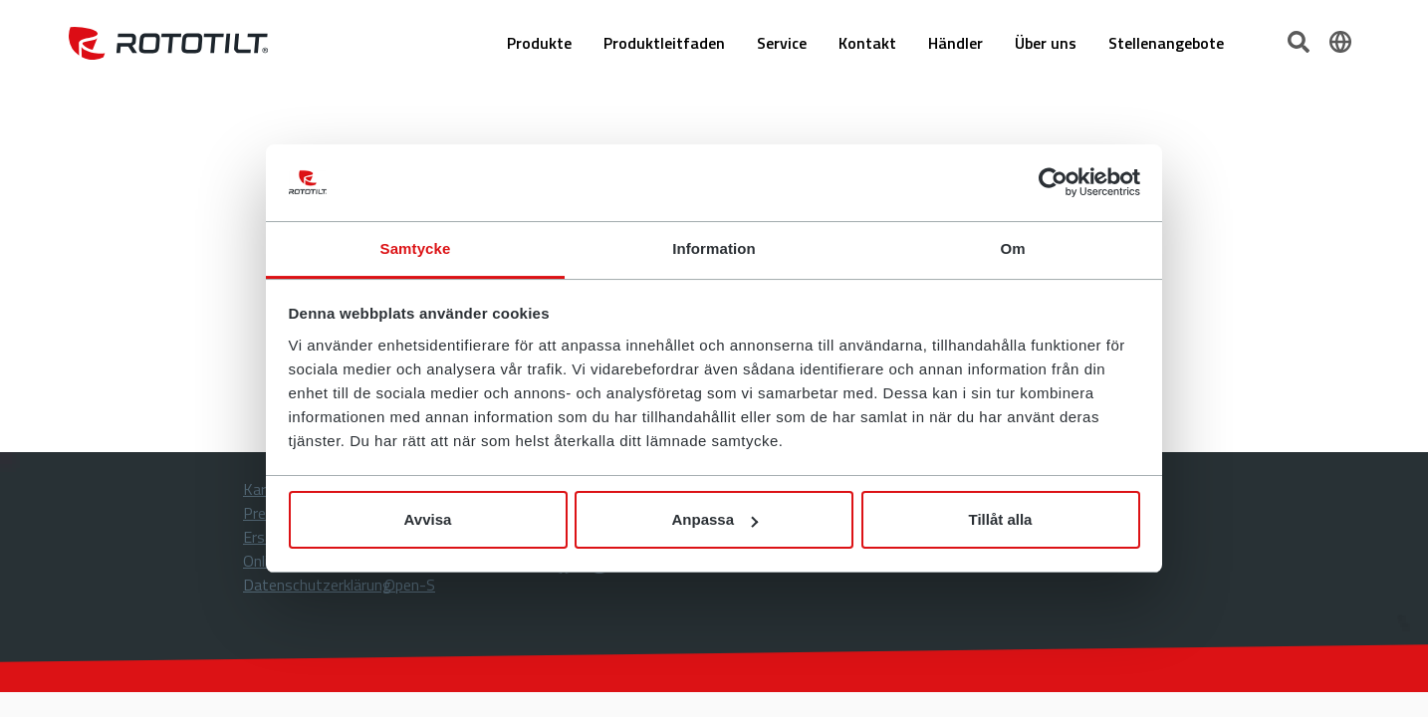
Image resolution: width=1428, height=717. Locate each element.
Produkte (539, 43)
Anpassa (714, 519)
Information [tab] (714, 248)
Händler (955, 43)
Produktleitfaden (664, 43)
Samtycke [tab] (415, 248)
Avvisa (428, 519)
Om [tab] (1012, 248)
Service (782, 43)
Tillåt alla (1001, 519)
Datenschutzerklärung (317, 585)
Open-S (409, 585)
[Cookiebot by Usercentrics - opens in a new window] (1053, 183)
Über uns (1045, 43)
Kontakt (867, 43)
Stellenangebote (1166, 43)
